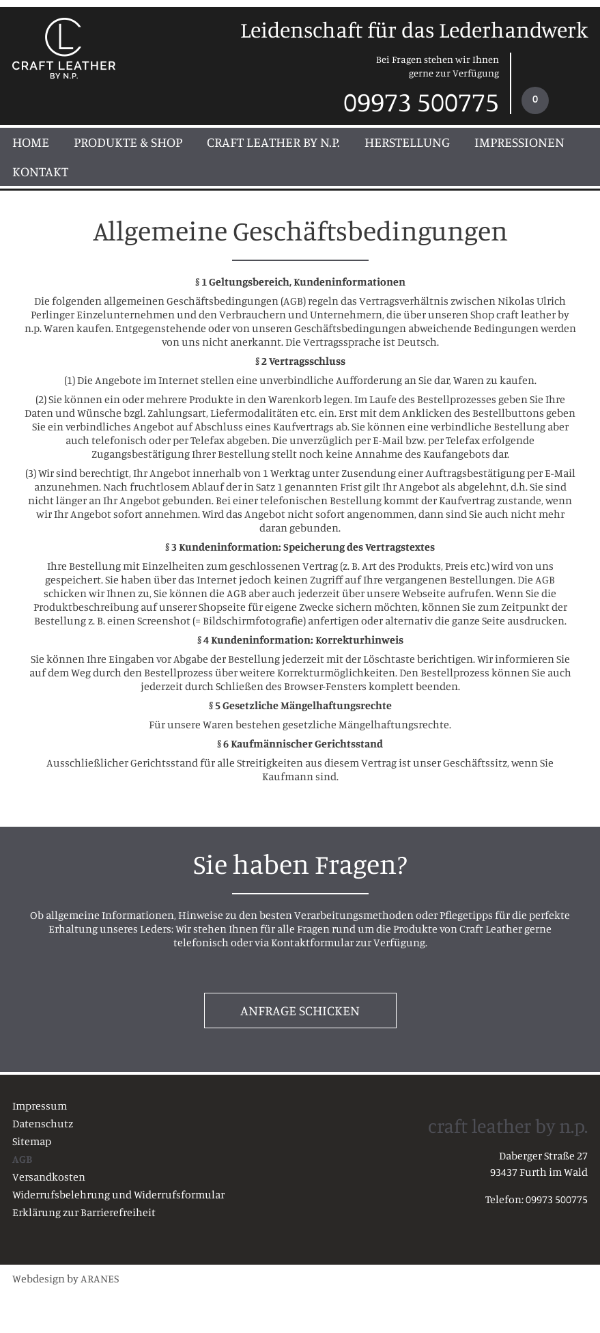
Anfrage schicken (300, 1010)
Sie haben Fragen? (300, 864)
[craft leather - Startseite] (64, 48)
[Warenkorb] (535, 100)
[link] (549, 83)
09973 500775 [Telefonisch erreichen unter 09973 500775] (421, 98)
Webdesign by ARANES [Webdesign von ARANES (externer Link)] (65, 1278)
